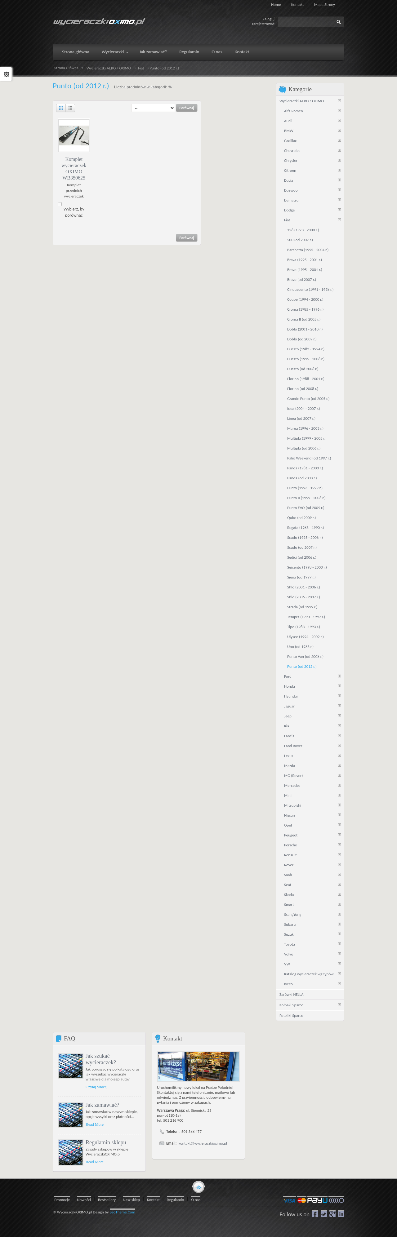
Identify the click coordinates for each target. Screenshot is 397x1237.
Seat (287, 884)
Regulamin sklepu (106, 1142)
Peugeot (290, 835)
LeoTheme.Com (123, 1212)
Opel (288, 825)
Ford (288, 676)
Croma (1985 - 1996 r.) (305, 309)
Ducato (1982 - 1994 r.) (305, 349)
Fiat (141, 68)
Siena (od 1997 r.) (301, 577)
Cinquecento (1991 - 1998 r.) (310, 289)
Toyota (289, 944)
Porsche (290, 845)
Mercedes (292, 785)
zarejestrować (263, 23)
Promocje (62, 1199)
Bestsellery (107, 1199)
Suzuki (289, 934)
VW (287, 964)
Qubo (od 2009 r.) (301, 517)
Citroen (290, 170)
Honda (289, 686)
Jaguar (289, 706)
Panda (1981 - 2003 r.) (305, 468)
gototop (198, 1186)
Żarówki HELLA (291, 994)
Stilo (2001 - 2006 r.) (303, 587)
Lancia (289, 736)
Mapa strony (324, 4)
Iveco (288, 984)
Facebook (315, 1213)
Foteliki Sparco (291, 1015)
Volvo (288, 954)
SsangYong (292, 914)
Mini (288, 795)
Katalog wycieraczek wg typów (309, 974)
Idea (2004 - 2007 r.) (303, 408)
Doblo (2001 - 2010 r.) (305, 329)
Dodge (289, 210)
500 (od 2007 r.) (300, 239)
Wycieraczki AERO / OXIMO (109, 68)
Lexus (288, 755)
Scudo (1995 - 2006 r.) (305, 537)
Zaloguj (268, 18)
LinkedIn (341, 1213)
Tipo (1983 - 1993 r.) (303, 626)
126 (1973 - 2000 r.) (303, 230)
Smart (289, 904)
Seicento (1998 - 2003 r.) (307, 567)
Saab (288, 874)
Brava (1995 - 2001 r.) (304, 259)
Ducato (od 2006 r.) (303, 368)
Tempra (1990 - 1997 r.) (306, 616)
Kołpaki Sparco (291, 1005)
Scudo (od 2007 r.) (302, 547)
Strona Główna (66, 67)
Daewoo (291, 190)
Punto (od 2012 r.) (302, 666)
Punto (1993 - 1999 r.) (305, 487)
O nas (195, 1199)
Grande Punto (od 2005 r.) (308, 398)
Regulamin (175, 1199)
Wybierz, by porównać (74, 212)
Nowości (84, 1199)
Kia (286, 726)
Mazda (289, 765)
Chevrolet (292, 150)
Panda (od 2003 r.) (302, 478)
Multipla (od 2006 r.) (303, 448)
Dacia (288, 180)
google (332, 1213)
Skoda (289, 894)
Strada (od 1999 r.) (302, 607)
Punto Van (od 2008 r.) (305, 656)
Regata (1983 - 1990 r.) (305, 527)
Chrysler (290, 160)
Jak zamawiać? (102, 1105)
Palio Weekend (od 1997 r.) (309, 458)
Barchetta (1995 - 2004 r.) (308, 249)
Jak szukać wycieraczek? (101, 1059)
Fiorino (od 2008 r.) (302, 388)
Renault (290, 855)
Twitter (324, 1213)
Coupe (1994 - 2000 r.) (305, 299)
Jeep (288, 716)
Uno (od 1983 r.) (300, 646)
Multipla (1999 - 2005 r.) (307, 438)
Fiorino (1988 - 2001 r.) (305, 378)
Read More (95, 1124)
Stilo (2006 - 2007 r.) (303, 597)
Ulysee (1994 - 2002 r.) (305, 636)
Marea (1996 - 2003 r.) (305, 428)
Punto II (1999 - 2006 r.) (306, 497)
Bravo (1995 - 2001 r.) (304, 269)
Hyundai (291, 696)
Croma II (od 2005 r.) (303, 319)
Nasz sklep (131, 1199)
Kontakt (297, 4)
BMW (288, 130)
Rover (288, 864)
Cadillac (290, 140)
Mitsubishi (292, 805)
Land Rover (293, 745)
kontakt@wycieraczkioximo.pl (202, 1143)
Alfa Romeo (293, 111)
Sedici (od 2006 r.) (301, 557)
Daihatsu (291, 200)
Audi (288, 120)
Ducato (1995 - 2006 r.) (305, 359)
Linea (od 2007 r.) (301, 418)
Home (276, 4)
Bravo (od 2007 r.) (301, 279)
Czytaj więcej (97, 1086)
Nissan (289, 815)
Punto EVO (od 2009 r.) (305, 507)
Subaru (290, 924)
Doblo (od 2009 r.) (302, 339)
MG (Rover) (293, 775)
